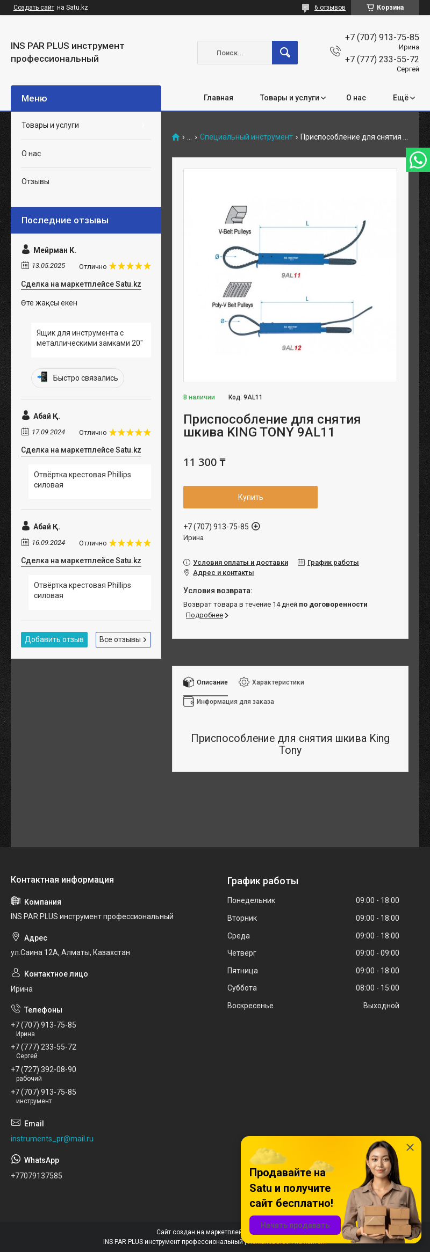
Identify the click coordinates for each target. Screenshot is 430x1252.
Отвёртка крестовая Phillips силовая (82, 480)
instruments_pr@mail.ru (52, 1138)
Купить (250, 497)
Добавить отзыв (54, 639)
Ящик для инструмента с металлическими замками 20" (90, 338)
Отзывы (35, 181)
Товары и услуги (289, 97)
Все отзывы (120, 639)
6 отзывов (330, 7)
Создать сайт (33, 7)
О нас (356, 97)
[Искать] (285, 52)
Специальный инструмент (246, 137)
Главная (218, 97)
